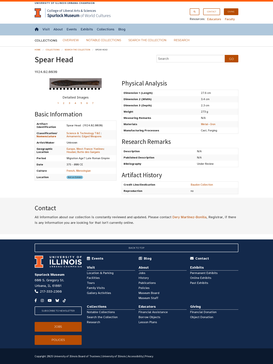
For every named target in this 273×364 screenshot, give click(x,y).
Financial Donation (203, 312)
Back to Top (137, 247)
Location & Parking (100, 273)
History (144, 278)
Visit (46, 29)
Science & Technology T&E (83, 133)
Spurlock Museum (49, 274)
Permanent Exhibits (204, 273)
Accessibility (135, 356)
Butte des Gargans (88, 152)
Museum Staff (148, 298)
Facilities (93, 278)
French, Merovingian (79, 171)
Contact (211, 11)
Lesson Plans (148, 322)
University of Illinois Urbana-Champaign (65, 3)
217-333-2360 (51, 291)
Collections (105, 29)
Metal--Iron (208, 124)
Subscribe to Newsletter (58, 310)
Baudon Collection (202, 184)
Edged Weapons (92, 136)
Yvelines (99, 149)
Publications (147, 283)
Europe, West (75, 149)
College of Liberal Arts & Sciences (71, 10)
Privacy (149, 356)
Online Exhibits (200, 278)
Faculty (230, 19)
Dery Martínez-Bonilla (189, 217)
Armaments (73, 136)
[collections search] (191, 58)
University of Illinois (114, 356)
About (58, 29)
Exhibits (87, 29)
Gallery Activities (99, 293)
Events (72, 29)
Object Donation (201, 317)
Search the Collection (147, 40)
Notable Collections (103, 40)
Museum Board (149, 293)
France (88, 149)
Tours (91, 283)
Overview (71, 40)
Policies (144, 288)
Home (38, 49)
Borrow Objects (149, 317)
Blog (121, 29)
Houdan (71, 152)
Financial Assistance (153, 312)
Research (182, 40)
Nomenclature (46, 136)
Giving (231, 11)
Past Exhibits (199, 283)
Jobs (142, 273)
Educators (214, 19)
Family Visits (96, 288)
